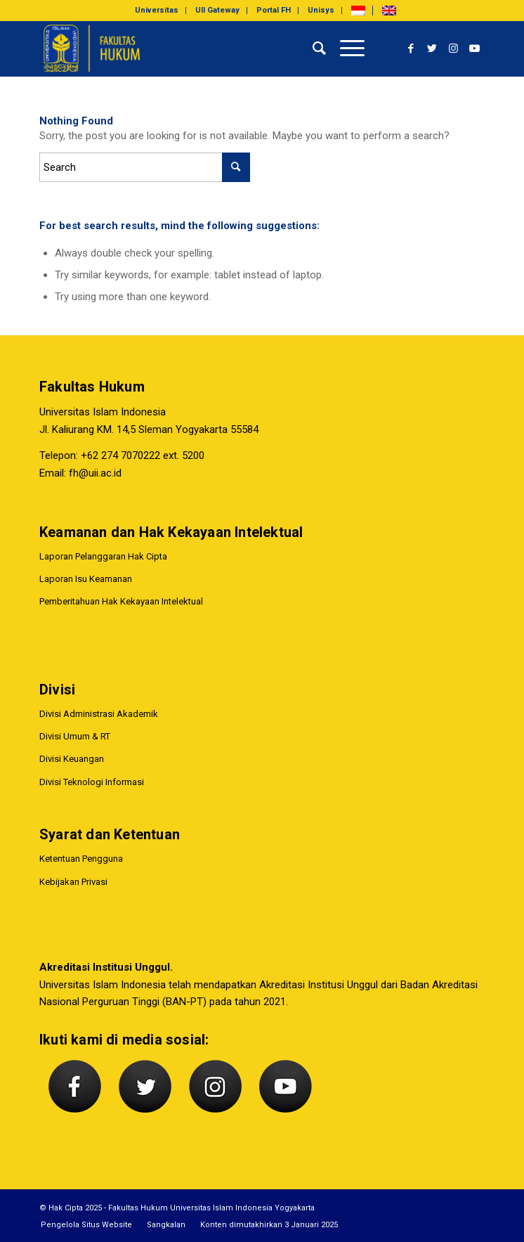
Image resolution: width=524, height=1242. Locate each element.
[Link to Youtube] (474, 48)
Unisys (321, 10)
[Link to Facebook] (410, 48)
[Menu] (345, 48)
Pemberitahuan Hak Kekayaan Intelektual (121, 601)
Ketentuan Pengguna (81, 858)
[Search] (312, 48)
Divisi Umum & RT (74, 736)
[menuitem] (157, 10)
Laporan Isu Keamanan (85, 579)
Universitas (156, 10)
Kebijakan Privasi (73, 881)
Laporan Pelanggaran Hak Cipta (103, 556)
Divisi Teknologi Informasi (91, 782)
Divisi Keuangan (71, 758)
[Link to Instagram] (453, 48)
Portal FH (273, 10)
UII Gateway (217, 10)
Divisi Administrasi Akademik (98, 714)
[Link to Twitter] (432, 48)
